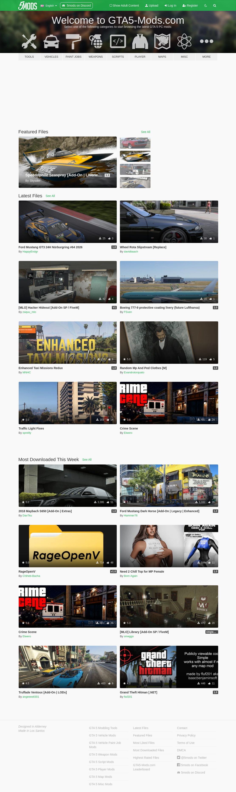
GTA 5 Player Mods (102, 769)
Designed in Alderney (32, 726)
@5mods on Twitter (191, 758)
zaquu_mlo (29, 312)
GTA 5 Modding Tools (103, 728)
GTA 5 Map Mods (100, 776)
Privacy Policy (186, 735)
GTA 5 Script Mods (101, 762)
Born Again (131, 575)
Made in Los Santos (31, 730)
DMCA (181, 750)
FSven (128, 312)
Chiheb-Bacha (31, 575)
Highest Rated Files (146, 757)
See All (145, 132)
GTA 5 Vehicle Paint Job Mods (105, 745)
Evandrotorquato (134, 372)
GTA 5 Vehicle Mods (102, 735)
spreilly (26, 432)
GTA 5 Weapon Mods (103, 754)
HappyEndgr (30, 251)
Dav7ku (27, 515)
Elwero (128, 432)
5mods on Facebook (192, 765)
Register (190, 5)
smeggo (129, 636)
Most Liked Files (144, 743)
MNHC (26, 372)
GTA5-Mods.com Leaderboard (144, 767)
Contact (182, 728)
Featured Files (142, 735)
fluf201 (128, 696)
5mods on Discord (191, 772)
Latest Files (140, 728)
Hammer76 (131, 515)
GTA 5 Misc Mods (100, 784)
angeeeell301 (30, 696)
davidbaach (131, 251)
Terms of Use (185, 743)
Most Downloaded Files (148, 750)
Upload (151, 5)
